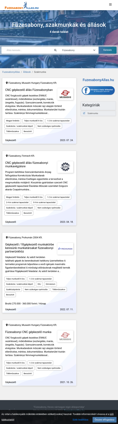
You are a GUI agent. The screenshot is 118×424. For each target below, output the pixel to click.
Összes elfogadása (104, 419)
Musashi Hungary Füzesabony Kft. (39, 83)
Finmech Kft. (28, 155)
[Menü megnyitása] (110, 4)
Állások (27, 72)
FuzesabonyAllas (11, 72)
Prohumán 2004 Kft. (32, 237)
